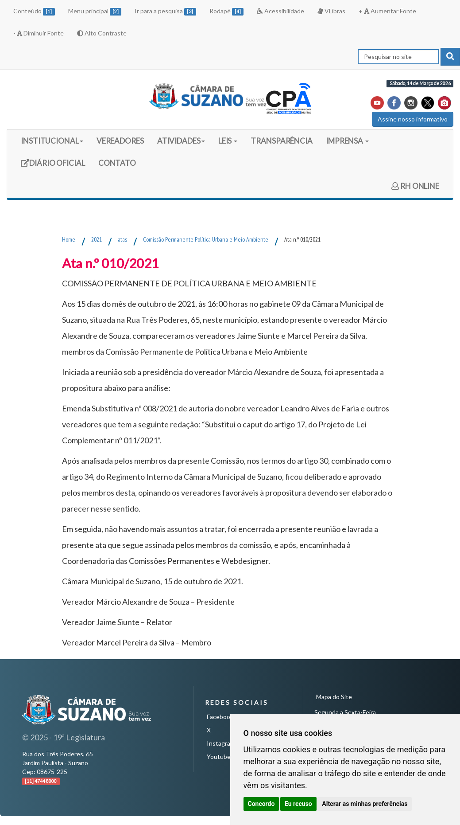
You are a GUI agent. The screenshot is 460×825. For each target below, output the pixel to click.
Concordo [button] (261, 803)
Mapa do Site (334, 696)
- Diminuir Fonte (38, 33)
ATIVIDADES (181, 140)
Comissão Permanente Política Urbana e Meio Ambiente (205, 239)
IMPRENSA (347, 140)
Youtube (219, 756)
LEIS (228, 140)
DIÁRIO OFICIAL (52, 166)
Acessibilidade (280, 11)
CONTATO (117, 163)
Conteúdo (34, 11)
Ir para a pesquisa (165, 11)
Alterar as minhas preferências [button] (364, 803)
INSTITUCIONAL (52, 140)
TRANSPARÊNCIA (282, 140)
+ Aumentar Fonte (387, 11)
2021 (96, 239)
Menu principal (95, 11)
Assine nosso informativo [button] (413, 119)
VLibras (331, 11)
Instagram (221, 743)
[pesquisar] (450, 57)
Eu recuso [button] (298, 803)
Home (68, 239)
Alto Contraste (102, 33)
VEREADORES (120, 140)
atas (122, 239)
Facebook (220, 716)
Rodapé (226, 11)
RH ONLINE (415, 186)
